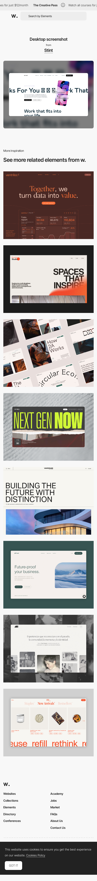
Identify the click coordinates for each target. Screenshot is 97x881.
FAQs (53, 814)
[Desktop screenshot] (48, 648)
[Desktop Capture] (48, 575)
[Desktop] (48, 205)
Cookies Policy (35, 855)
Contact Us (57, 827)
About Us (56, 821)
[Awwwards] (14, 16)
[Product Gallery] (48, 722)
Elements (9, 807)
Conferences (12, 821)
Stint (48, 50)
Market (55, 807)
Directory (9, 814)
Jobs (53, 800)
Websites (9, 793)
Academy (56, 793)
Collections (10, 800)
